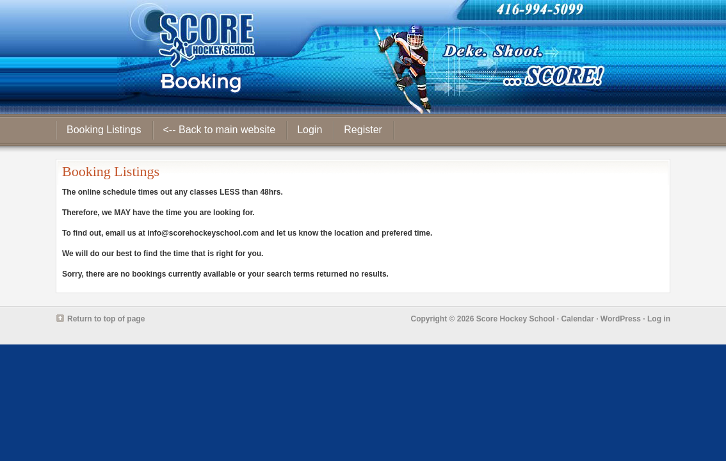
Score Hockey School (515, 318)
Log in (658, 318)
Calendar (577, 318)
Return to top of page (106, 318)
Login (309, 129)
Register (363, 129)
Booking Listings (104, 129)
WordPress (621, 318)
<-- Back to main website (219, 129)
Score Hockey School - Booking (363, 57)
